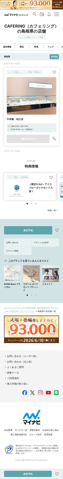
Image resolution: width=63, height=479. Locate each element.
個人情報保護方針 (19, 434)
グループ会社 (35, 434)
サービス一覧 (21, 430)
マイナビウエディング (14, 307)
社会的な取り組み (51, 430)
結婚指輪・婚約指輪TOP (38, 307)
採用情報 (48, 434)
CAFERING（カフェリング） (22, 311)
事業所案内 (35, 430)
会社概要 (8, 430)
